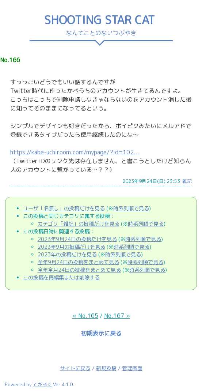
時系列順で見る (131, 208)
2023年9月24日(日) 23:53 (151, 181)
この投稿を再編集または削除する (61, 277)
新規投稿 (106, 368)
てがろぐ (42, 384)
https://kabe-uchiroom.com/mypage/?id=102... (74, 152)
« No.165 (85, 316)
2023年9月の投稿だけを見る (71, 247)
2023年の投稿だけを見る (67, 254)
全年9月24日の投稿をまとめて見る (78, 262)
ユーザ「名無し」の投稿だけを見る (64, 208)
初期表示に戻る (101, 333)
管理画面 (132, 368)
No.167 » (117, 316)
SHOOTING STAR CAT (101, 20)
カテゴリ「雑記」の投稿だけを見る (78, 224)
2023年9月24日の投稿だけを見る (77, 239)
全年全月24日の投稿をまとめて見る (79, 270)
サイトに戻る (75, 368)
